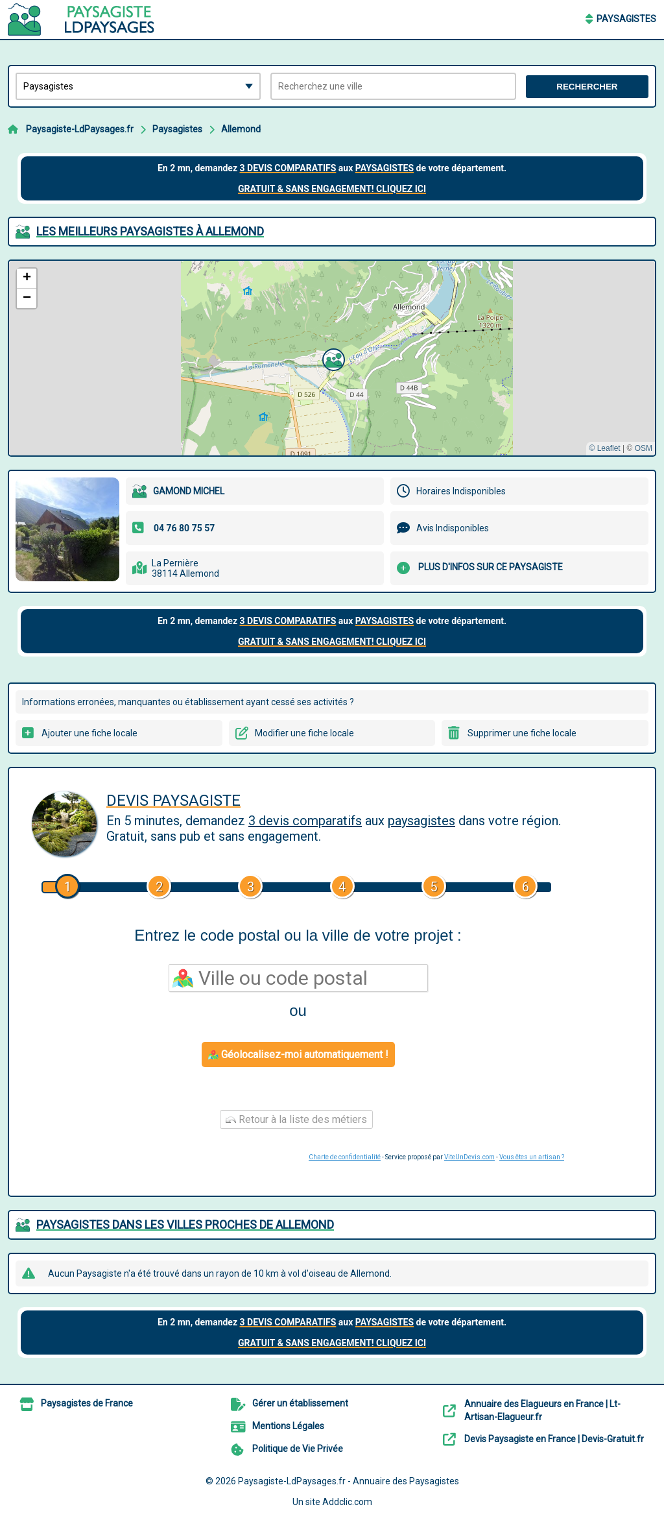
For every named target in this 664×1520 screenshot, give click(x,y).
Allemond (241, 129)
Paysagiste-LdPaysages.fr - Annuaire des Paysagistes (348, 1481)
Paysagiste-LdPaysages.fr (80, 129)
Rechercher (586, 86)
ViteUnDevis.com (469, 1157)
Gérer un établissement (300, 1403)
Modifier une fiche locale (304, 733)
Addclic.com (347, 1502)
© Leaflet (604, 448)
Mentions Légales (288, 1426)
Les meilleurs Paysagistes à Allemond (150, 231)
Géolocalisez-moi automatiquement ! (298, 1054)
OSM (643, 448)
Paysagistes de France (87, 1403)
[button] (332, 358)
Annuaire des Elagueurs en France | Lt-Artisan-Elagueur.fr (542, 1410)
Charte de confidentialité (345, 1157)
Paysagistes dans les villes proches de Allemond (185, 1224)
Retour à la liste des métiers (296, 1119)
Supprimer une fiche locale (522, 733)
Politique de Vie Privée (297, 1448)
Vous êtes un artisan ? (531, 1157)
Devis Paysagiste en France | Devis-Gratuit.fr (554, 1439)
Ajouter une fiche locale (89, 733)
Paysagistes (626, 19)
